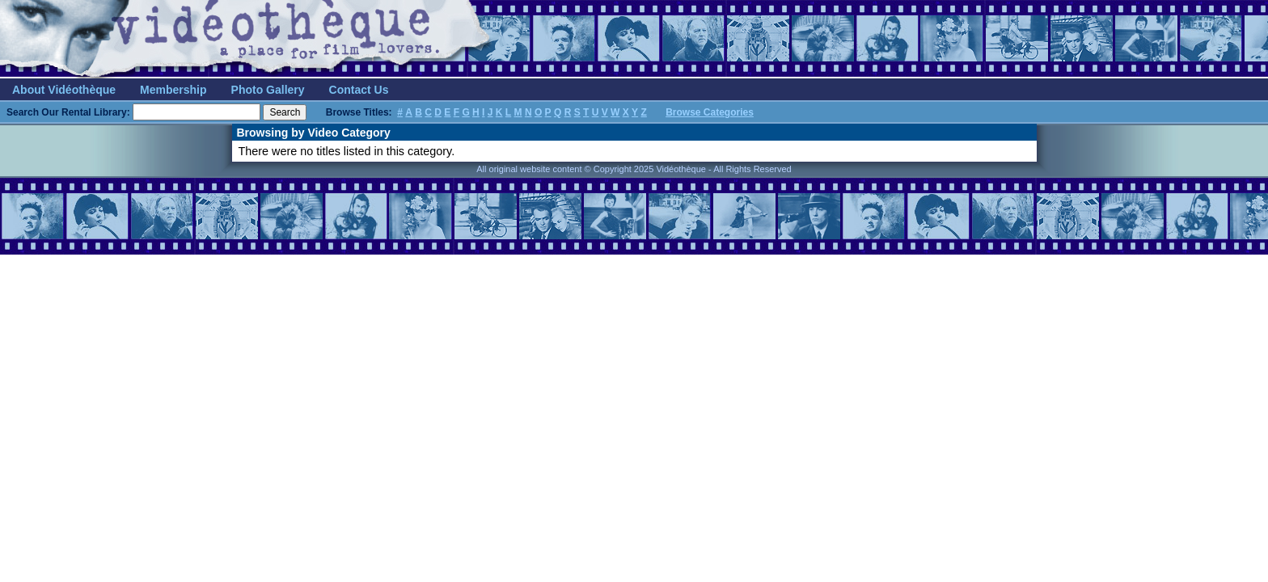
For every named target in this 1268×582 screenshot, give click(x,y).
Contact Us (359, 89)
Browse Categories (710, 112)
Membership (173, 89)
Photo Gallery (268, 89)
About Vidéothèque (64, 89)
